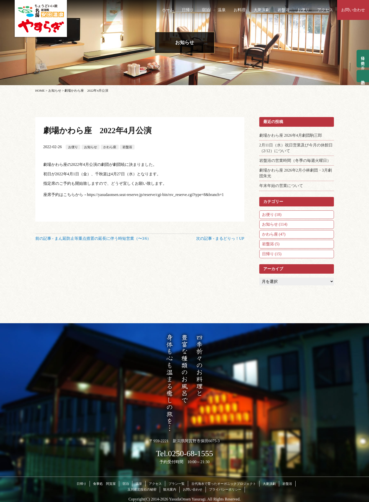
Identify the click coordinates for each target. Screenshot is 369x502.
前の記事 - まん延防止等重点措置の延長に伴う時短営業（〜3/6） (93, 238)
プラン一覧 (176, 484)
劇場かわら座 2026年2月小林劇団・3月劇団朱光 (295, 173)
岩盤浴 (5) (271, 244)
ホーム (168, 10)
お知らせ (90, 147)
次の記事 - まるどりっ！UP (220, 238)
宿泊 (206, 10)
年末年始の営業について (281, 186)
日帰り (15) (272, 254)
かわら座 (109, 147)
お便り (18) (272, 214)
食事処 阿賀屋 (104, 484)
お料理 (240, 10)
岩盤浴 (283, 10)
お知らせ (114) (274, 224)
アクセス (325, 10)
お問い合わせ (353, 10)
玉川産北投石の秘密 (142, 489)
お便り (303, 10)
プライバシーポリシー (225, 489)
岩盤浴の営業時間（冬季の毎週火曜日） (295, 160)
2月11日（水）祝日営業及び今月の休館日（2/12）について (296, 148)
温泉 (222, 10)
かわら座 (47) (274, 234)
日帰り (188, 10)
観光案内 (169, 489)
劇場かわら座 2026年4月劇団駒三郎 (290, 135)
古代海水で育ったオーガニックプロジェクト (223, 484)
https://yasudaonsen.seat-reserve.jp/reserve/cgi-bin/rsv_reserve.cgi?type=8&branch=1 (155, 194)
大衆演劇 (261, 10)
